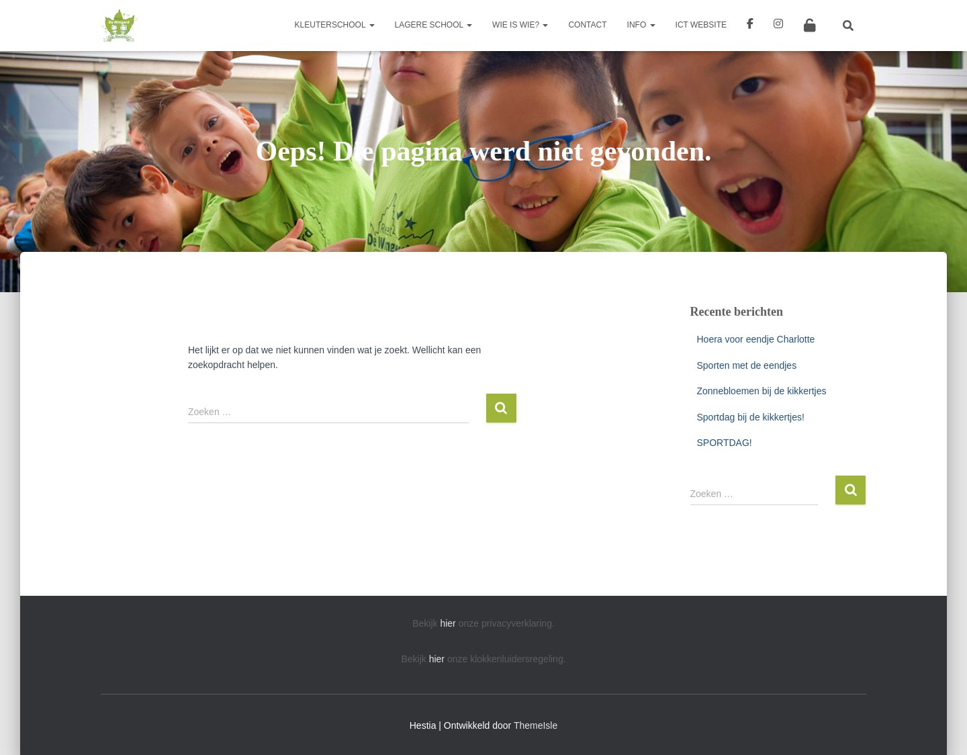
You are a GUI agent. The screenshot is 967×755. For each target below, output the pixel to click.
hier (447, 623)
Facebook (750, 25)
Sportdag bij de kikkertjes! (750, 417)
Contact (587, 25)
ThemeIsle (535, 725)
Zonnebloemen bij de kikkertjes (762, 391)
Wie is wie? (520, 25)
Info (641, 25)
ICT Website (701, 25)
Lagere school (434, 25)
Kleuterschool (335, 25)
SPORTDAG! (724, 442)
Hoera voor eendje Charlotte (756, 339)
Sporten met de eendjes (747, 365)
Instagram (778, 25)
